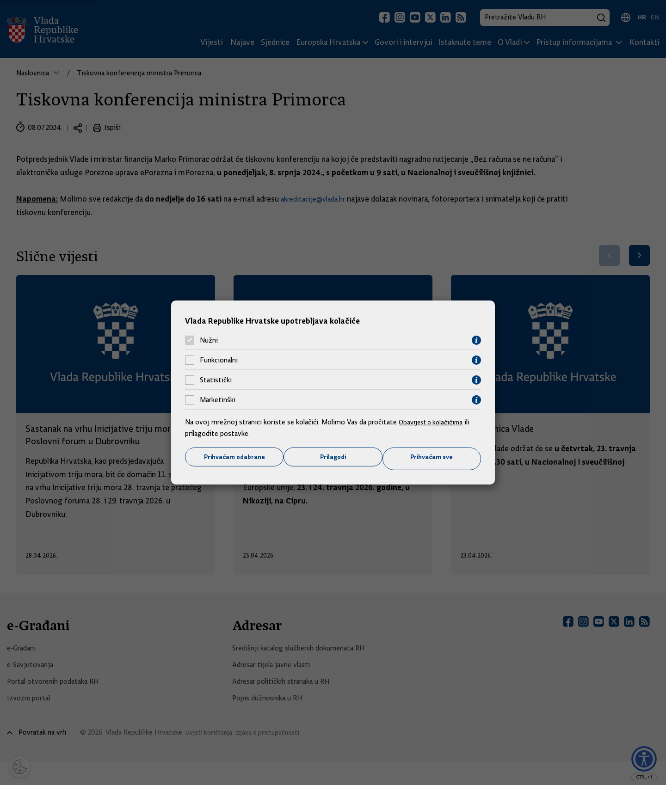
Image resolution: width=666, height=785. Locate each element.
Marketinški (217, 399)
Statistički (216, 379)
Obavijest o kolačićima (433, 421)
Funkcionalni (219, 359)
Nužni (209, 339)
